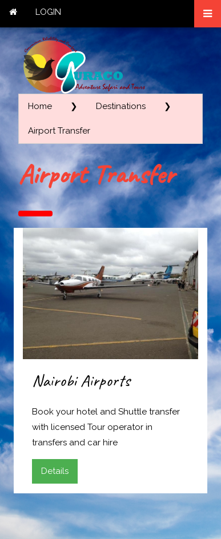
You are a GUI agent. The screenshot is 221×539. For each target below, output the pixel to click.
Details (55, 471)
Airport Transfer (59, 131)
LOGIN (48, 12)
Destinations (121, 106)
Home (40, 106)
